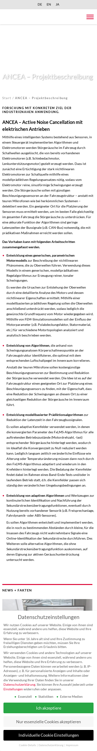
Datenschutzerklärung (19, 684)
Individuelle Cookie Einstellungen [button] (48, 735)
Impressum (72, 745)
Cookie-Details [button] (27, 745)
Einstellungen (13, 689)
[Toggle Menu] (90, 17)
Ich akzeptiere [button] (48, 708)
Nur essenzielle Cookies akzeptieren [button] (48, 721)
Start (6, 98)
